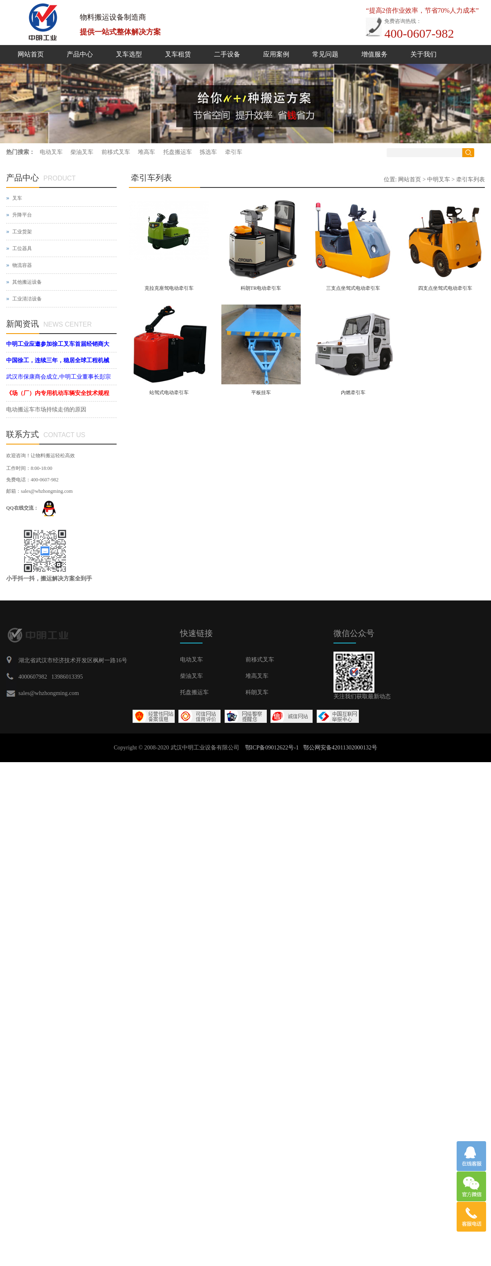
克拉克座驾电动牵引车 (169, 288)
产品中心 (80, 54)
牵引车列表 (470, 179)
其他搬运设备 (27, 282)
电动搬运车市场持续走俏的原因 (46, 409)
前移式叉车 (115, 152)
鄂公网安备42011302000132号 (340, 748)
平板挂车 (261, 392)
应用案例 (276, 54)
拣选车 (208, 152)
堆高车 (146, 152)
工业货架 (22, 232)
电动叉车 (51, 152)
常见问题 (325, 54)
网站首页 (31, 54)
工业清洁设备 (27, 299)
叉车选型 (129, 54)
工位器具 (22, 248)
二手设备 (227, 54)
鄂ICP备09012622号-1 (272, 748)
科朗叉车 (257, 692)
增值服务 (374, 54)
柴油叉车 (81, 152)
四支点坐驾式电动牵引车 (445, 288)
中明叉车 (438, 179)
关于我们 (423, 54)
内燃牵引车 (353, 392)
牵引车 (233, 152)
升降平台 (22, 215)
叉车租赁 (178, 54)
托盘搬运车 (177, 152)
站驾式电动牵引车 (169, 392)
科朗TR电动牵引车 (261, 288)
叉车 (17, 198)
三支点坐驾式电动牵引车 (353, 288)
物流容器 (22, 265)
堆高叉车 (257, 676)
